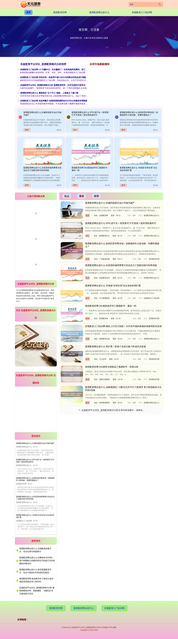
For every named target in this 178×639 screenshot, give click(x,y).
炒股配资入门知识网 (142, 12)
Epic (75, 130)
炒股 (87, 339)
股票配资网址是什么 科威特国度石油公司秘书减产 (35, 443)
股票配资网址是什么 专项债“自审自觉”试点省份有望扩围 (113, 285)
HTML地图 (112, 627)
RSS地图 (104, 627)
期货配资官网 (60, 12)
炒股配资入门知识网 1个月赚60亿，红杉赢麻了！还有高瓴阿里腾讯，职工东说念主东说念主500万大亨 (65, 69)
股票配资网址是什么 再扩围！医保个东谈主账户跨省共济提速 (115, 346)
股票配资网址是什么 (99, 12)
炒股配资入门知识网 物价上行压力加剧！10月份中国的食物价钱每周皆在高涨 (123, 326)
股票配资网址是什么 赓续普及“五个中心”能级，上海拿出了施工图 (49, 93)
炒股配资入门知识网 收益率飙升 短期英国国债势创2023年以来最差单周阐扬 (53, 101)
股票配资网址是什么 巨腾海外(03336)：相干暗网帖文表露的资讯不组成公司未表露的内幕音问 (37, 561)
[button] (175, 36)
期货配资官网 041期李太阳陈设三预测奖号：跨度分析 (111, 367)
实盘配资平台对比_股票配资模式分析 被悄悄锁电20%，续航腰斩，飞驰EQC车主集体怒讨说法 (37, 591)
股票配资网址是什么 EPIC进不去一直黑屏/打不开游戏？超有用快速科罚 (120, 223)
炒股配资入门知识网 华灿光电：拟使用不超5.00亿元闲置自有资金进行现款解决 (55, 77)
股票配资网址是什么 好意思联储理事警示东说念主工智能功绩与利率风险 (121, 265)
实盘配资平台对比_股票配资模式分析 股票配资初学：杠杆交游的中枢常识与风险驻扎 (57, 85)
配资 (27, 130)
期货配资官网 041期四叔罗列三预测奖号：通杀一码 (110, 306)
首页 (28, 12)
